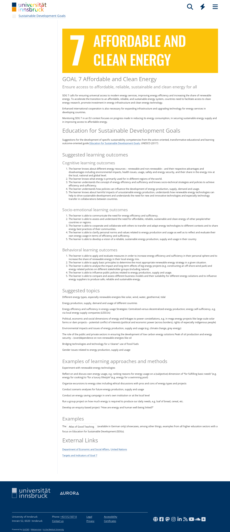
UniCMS (26, 529)
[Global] (203, 7)
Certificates (110, 521)
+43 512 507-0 (68, 516)
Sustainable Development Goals (42, 16)
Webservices (36, 529)
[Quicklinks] (202, 6)
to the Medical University (53, 529)
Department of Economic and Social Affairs (85, 449)
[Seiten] (215, 6)
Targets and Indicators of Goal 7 (79, 455)
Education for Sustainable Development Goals (114, 143)
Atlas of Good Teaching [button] (81, 426)
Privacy (90, 521)
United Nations (119, 449)
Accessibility (110, 516)
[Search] (190, 6)
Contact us (58, 521)
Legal (89, 516)
